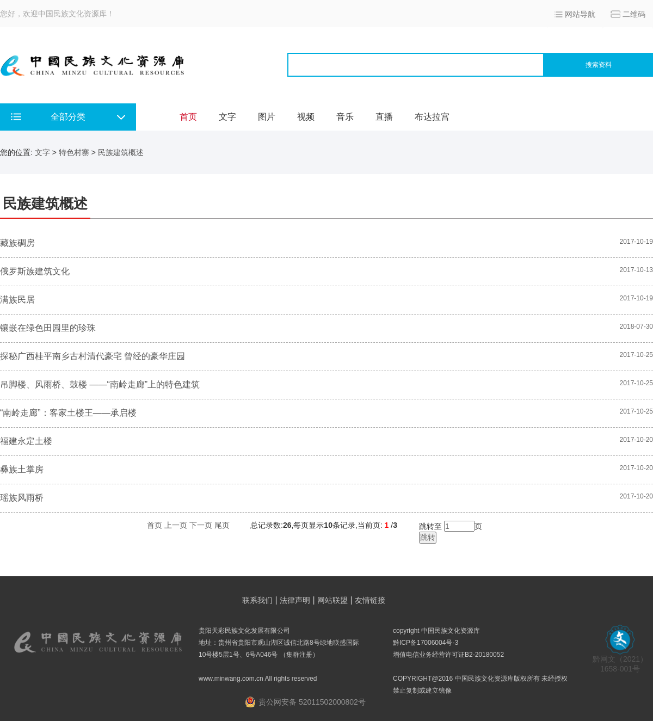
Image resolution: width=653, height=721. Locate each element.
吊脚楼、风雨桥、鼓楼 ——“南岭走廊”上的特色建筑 (100, 384)
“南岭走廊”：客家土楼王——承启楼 (68, 412)
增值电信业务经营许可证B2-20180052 (448, 654)
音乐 (345, 116)
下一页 (200, 525)
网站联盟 (332, 600)
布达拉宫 (432, 116)
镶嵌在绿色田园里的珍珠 (48, 327)
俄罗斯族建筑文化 (35, 271)
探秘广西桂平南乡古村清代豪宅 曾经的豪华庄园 (92, 356)
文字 (227, 116)
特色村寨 (74, 152)
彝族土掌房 (22, 469)
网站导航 (580, 14)
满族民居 (17, 299)
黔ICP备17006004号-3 (425, 642)
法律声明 (295, 600)
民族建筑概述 (121, 152)
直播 (384, 116)
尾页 (222, 525)
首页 (188, 116)
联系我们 (257, 600)
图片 (266, 116)
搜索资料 (599, 65)
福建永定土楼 (26, 441)
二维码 (634, 14)
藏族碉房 (17, 243)
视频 (306, 116)
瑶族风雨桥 (22, 497)
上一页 (175, 525)
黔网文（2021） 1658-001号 (620, 660)
